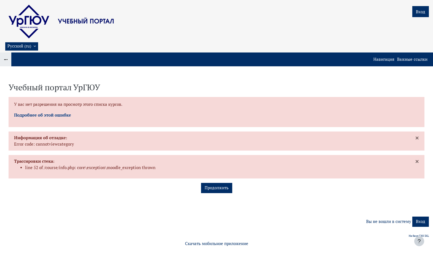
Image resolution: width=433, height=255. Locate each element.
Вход (420, 11)
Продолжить (217, 187)
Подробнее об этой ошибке (42, 115)
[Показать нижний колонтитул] (419, 241)
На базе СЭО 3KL (419, 236)
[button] (21, 46)
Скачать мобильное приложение (216, 243)
